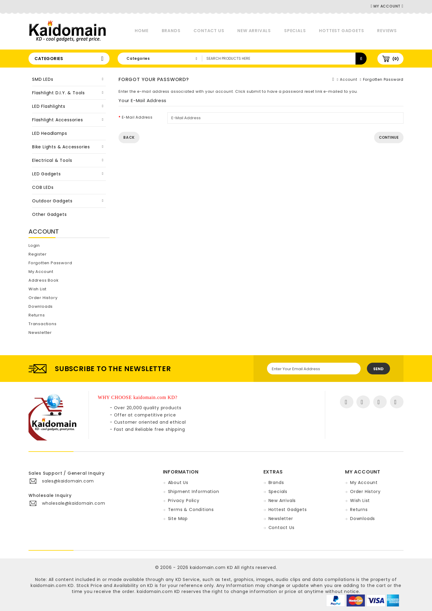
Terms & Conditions (191, 510)
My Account (40, 271)
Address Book (43, 280)
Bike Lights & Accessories (61, 147)
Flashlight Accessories (57, 120)
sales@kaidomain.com (68, 481)
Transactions (42, 324)
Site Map (178, 519)
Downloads (40, 306)
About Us (178, 482)
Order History (42, 298)
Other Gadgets (49, 214)
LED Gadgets (46, 174)
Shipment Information (193, 491)
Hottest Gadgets (341, 31)
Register (37, 254)
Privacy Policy (184, 501)
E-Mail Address (137, 117)
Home (141, 31)
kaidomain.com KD (211, 567)
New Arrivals (254, 31)
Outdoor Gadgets (52, 201)
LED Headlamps (49, 133)
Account (348, 79)
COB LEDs (42, 187)
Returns (36, 315)
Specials (295, 31)
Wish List (37, 289)
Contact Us (209, 31)
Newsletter (40, 332)
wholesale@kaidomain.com (73, 503)
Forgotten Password (50, 263)
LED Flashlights (48, 106)
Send (378, 368)
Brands (171, 31)
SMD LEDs (42, 79)
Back (129, 137)
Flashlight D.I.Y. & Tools (58, 93)
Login (34, 245)
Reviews (387, 31)
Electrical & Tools (52, 160)
